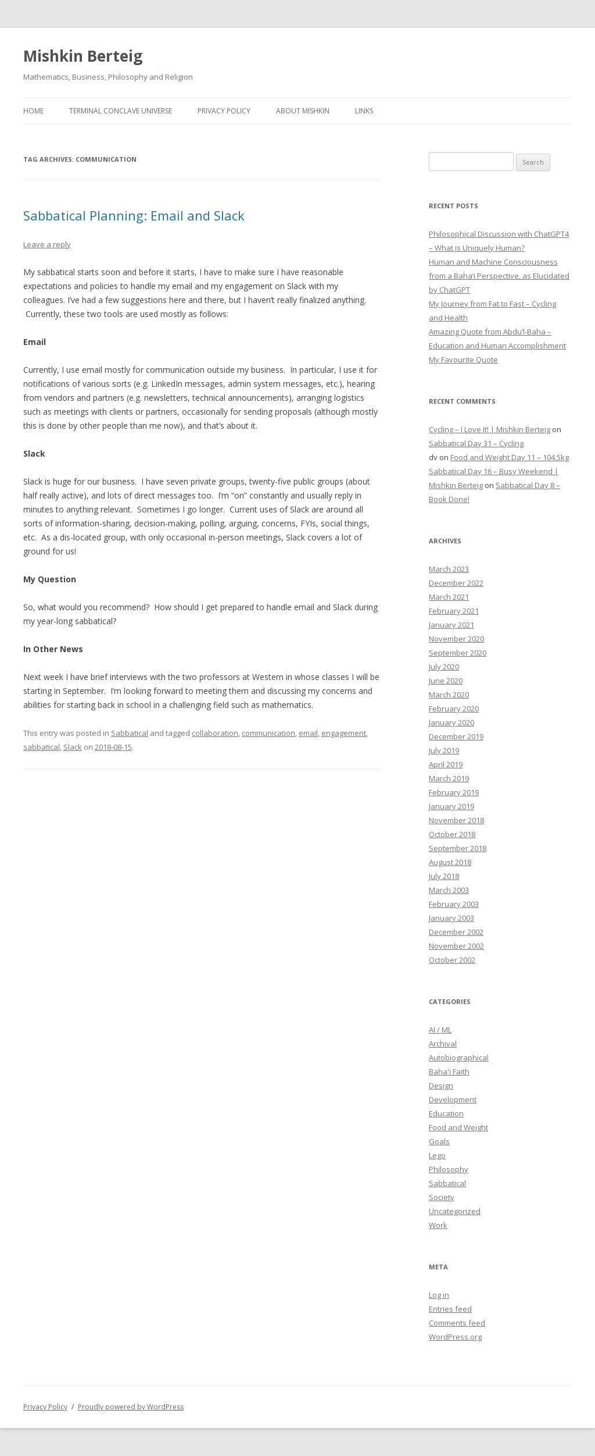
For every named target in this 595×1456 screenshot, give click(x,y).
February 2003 (454, 904)
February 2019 (454, 792)
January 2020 (451, 722)
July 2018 (444, 876)
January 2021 (451, 625)
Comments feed (457, 1323)
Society (441, 1197)
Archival (443, 1043)
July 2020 (444, 666)
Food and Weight (458, 1127)
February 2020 (454, 708)
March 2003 (449, 890)
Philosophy (448, 1169)
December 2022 (456, 583)
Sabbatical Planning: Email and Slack (134, 215)
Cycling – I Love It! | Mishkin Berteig (489, 429)
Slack (72, 747)
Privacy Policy (224, 111)
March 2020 (449, 694)
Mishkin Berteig (82, 55)
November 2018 (456, 820)
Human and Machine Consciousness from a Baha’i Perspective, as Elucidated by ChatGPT (499, 276)
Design (441, 1085)
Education (446, 1113)
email (308, 733)
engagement (343, 733)
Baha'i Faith (449, 1071)
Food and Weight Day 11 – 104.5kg (509, 457)
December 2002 (456, 932)
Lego (437, 1155)
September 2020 (457, 652)
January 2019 (451, 806)
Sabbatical (129, 733)
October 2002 (452, 960)
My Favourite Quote (463, 359)
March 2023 (449, 569)
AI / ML (440, 1029)
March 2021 (449, 597)
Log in (439, 1295)
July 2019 (444, 750)
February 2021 (454, 611)
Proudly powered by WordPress (131, 1407)
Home (33, 111)
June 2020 (446, 680)
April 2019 (446, 764)
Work (438, 1225)
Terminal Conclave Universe (120, 111)
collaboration (215, 733)
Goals (439, 1141)
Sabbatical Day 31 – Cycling (476, 443)
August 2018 (450, 862)
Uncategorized (455, 1211)
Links (364, 111)
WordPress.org (455, 1337)
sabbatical (41, 747)
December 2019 (456, 736)
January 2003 (451, 918)
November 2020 (456, 638)
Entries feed (450, 1309)
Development (452, 1099)
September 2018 (457, 848)
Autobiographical (459, 1057)
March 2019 (449, 778)
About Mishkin (302, 111)
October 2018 (452, 834)
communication (268, 733)
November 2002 (456, 946)
